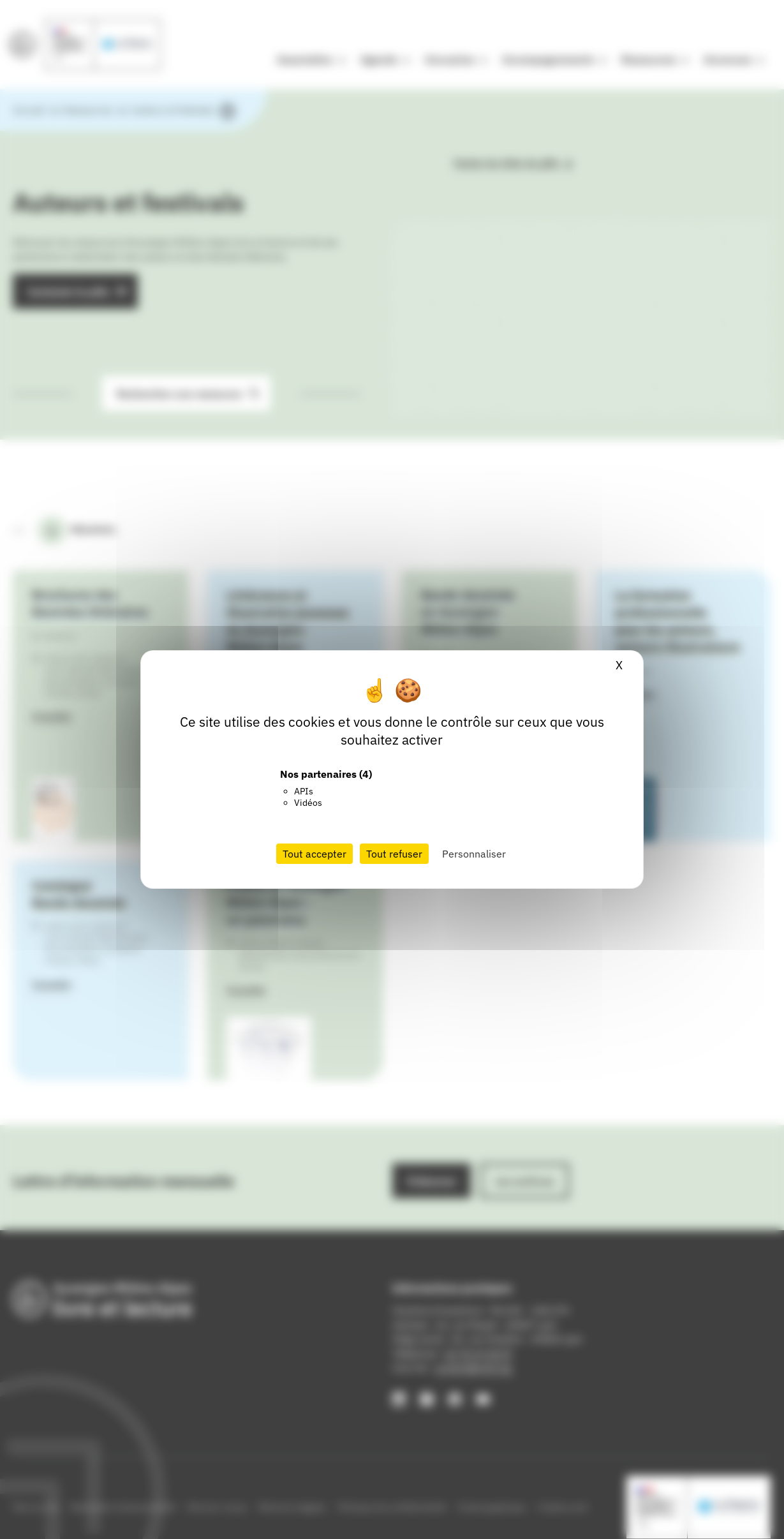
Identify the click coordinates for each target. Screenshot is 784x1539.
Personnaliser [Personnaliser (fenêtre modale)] (474, 853)
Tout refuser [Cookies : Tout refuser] (394, 853)
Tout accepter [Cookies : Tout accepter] (314, 853)
